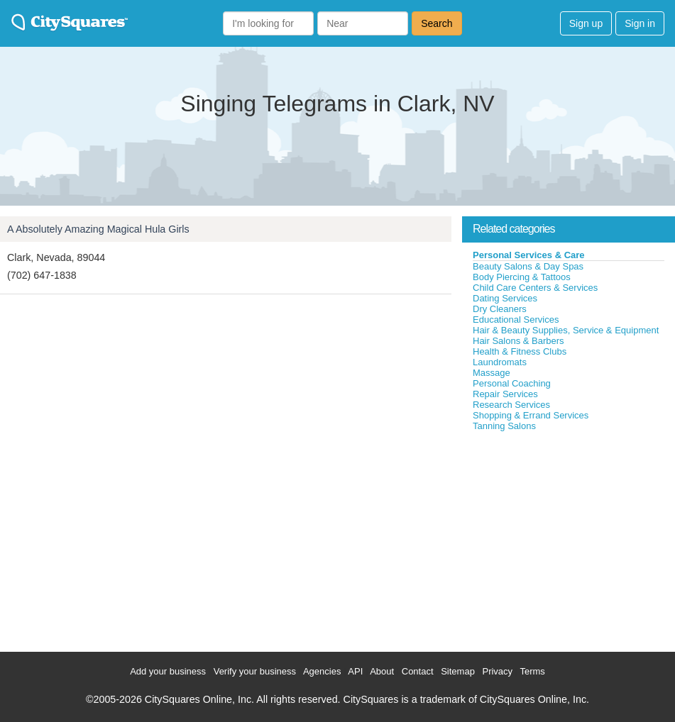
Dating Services (505, 298)
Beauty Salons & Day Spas (528, 266)
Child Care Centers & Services (535, 287)
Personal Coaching (512, 383)
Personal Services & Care (529, 255)
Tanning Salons (504, 426)
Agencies (322, 671)
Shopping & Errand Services (530, 415)
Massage (491, 372)
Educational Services (516, 319)
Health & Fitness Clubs (519, 351)
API (355, 671)
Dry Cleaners (500, 309)
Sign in (640, 23)
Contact (418, 671)
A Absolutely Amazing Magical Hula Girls (98, 229)
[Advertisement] (568, 538)
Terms (532, 671)
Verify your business (255, 671)
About (382, 671)
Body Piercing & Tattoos (522, 277)
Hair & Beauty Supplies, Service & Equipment (566, 330)
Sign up (586, 23)
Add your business (168, 671)
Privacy (497, 671)
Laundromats (500, 362)
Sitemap (458, 671)
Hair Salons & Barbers (518, 340)
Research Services (511, 404)
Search (436, 23)
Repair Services (505, 394)
